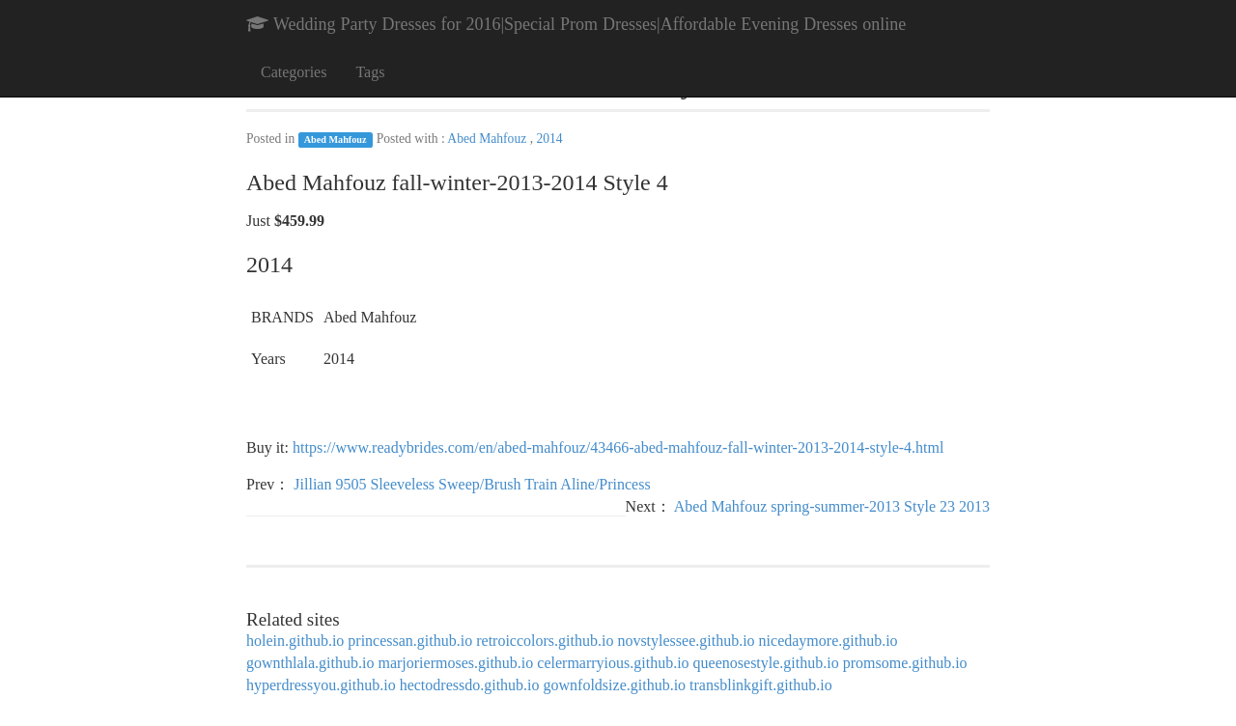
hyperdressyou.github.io (321, 685)
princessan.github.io (410, 640)
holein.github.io (295, 640)
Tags (369, 72)
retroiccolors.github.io (544, 640)
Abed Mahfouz (335, 139)
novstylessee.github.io (685, 640)
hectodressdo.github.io (470, 685)
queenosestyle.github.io (766, 663)
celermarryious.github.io (612, 663)
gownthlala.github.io (310, 663)
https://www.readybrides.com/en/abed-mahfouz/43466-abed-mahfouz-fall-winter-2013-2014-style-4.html (618, 447)
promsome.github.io (905, 663)
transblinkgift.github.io (760, 685)
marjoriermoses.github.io (455, 663)
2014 (549, 138)
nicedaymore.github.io (828, 640)
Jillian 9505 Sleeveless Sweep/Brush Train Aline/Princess (472, 484)
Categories (293, 72)
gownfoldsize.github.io (615, 685)
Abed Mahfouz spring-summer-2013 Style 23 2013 (832, 506)
